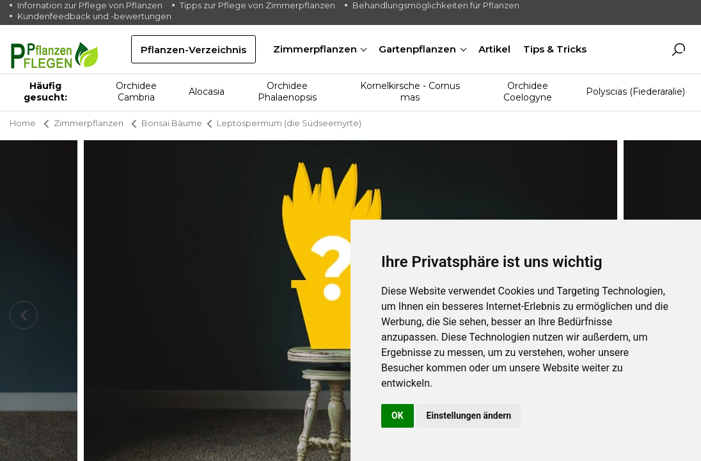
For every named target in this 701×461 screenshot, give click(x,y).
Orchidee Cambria (136, 91)
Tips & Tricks (555, 49)
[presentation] (24, 315)
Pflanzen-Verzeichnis (193, 50)
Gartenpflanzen (419, 49)
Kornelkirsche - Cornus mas (410, 91)
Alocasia (206, 91)
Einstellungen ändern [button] (469, 415)
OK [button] (397, 415)
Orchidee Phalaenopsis (287, 91)
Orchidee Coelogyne (527, 91)
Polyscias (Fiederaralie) (635, 91)
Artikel (494, 49)
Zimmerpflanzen (316, 49)
